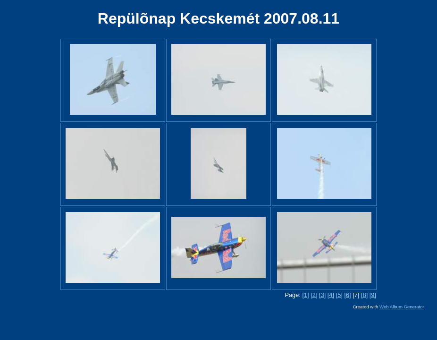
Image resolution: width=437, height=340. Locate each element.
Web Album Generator (401, 306)
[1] (305, 294)
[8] (364, 294)
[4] (331, 294)
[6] (347, 294)
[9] (373, 294)
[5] (339, 294)
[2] (314, 294)
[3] (322, 294)
